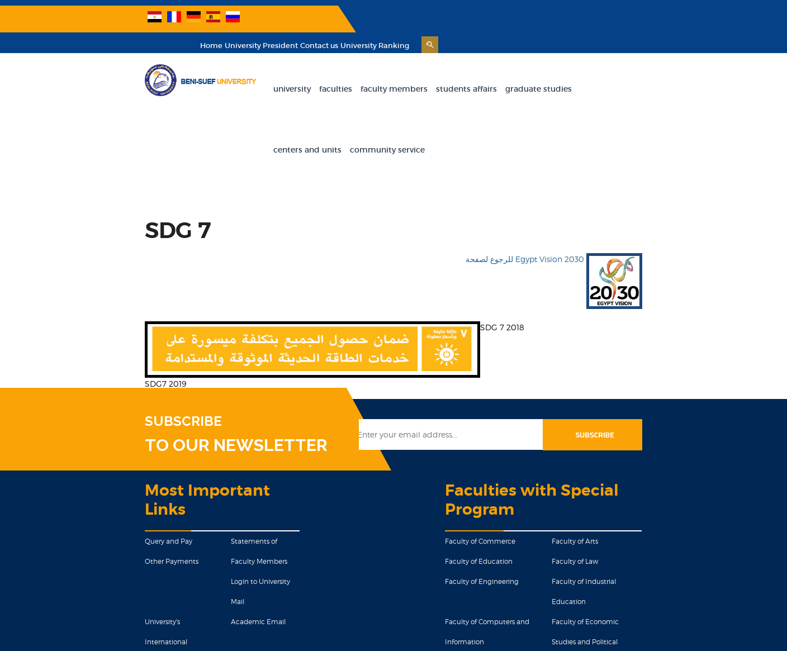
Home (493, 22)
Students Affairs (455, 65)
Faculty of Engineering (495, 478)
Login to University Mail (215, 478)
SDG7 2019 (87, 299)
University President (543, 22)
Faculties (324, 65)
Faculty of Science (487, 559)
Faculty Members (382, 65)
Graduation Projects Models (111, 539)
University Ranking (657, 22)
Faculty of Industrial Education (648, 478)
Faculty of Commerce (493, 438)
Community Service (683, 65)
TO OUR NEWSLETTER (158, 360)
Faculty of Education (491, 458)
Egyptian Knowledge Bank (110, 559)
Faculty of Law (621, 458)
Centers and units (603, 65)
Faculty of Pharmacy (631, 559)
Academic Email (205, 499)
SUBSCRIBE (105, 337)
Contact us (601, 22)
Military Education (208, 559)
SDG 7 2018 (424, 243)
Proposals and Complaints (220, 539)
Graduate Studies (527, 65)
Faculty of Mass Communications (512, 539)
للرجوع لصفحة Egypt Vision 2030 (632, 174)
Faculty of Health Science (639, 539)
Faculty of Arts (621, 438)
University (281, 65)
